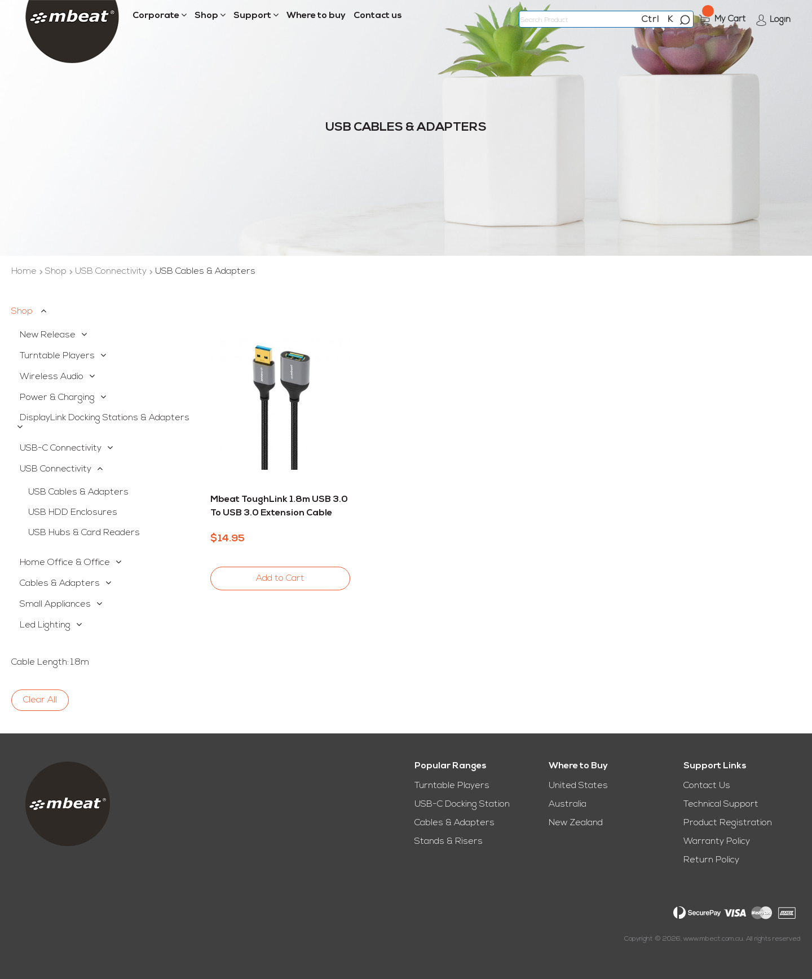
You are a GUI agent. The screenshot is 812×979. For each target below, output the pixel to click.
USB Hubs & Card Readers (84, 532)
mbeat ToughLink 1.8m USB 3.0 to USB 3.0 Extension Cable (279, 506)
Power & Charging (57, 397)
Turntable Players (57, 356)
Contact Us (706, 785)
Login (780, 20)
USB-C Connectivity (61, 448)
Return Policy (711, 860)
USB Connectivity (112, 271)
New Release (48, 335)
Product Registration (727, 822)
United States (578, 785)
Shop (57, 271)
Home (25, 271)
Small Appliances (55, 604)
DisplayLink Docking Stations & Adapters (104, 417)
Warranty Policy (716, 841)
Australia (567, 804)
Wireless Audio (51, 376)
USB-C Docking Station (462, 804)
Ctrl (650, 19)
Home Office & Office (65, 562)
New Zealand (576, 822)
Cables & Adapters (60, 583)
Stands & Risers (448, 841)
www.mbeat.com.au (713, 939)
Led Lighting (45, 625)
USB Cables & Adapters (78, 492)
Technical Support (720, 804)
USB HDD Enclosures (72, 512)
